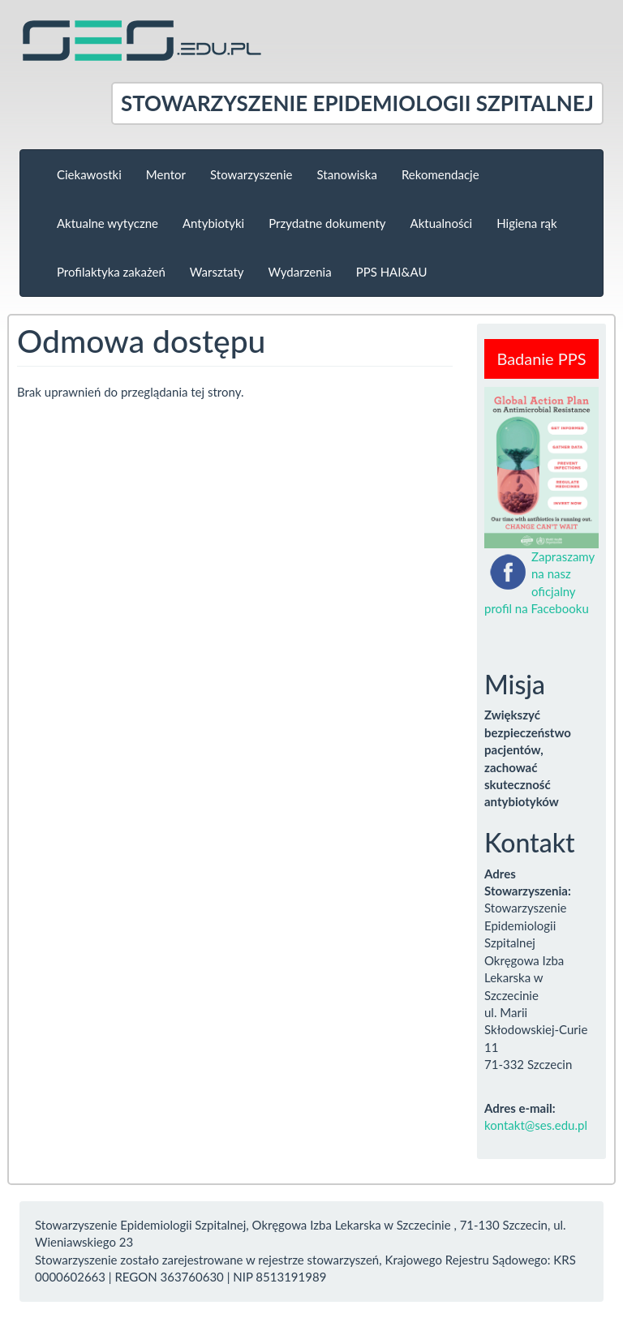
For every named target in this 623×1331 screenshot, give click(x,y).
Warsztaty (217, 271)
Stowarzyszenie (251, 174)
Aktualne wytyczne (107, 223)
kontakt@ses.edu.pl (535, 1125)
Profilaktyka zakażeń (111, 271)
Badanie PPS (541, 358)
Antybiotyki (213, 223)
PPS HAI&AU (392, 271)
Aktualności (441, 223)
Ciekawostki (89, 174)
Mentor (166, 174)
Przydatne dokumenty (327, 223)
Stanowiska (347, 174)
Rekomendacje (440, 174)
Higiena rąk (526, 223)
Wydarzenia (300, 271)
